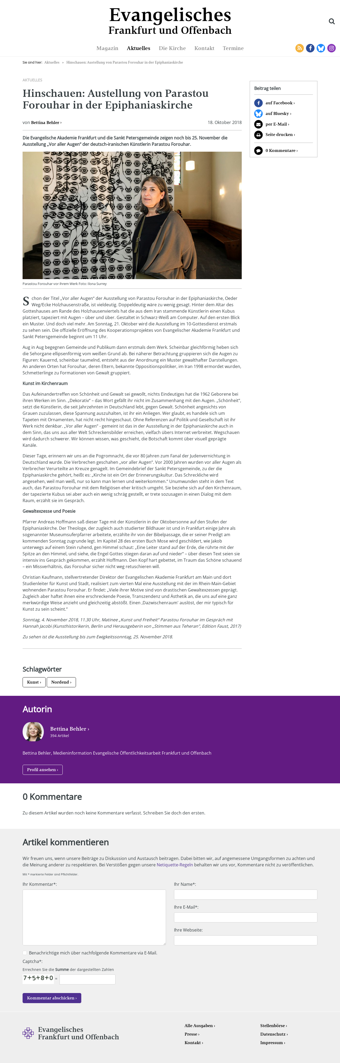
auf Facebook (279, 102)
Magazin (107, 48)
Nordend (60, 682)
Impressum (271, 1042)
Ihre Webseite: (188, 930)
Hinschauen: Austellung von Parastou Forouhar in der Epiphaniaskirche (124, 62)
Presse (191, 1034)
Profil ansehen (41, 769)
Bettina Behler (45, 122)
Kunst (33, 682)
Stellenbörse (272, 1025)
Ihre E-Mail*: (186, 907)
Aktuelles (138, 48)
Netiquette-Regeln (175, 865)
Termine (233, 48)
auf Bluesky (277, 113)
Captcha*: (32, 961)
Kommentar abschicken (50, 997)
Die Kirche (172, 48)
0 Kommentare (280, 150)
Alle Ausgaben (199, 1025)
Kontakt (204, 48)
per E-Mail (276, 124)
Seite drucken (279, 134)
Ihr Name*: (185, 884)
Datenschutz (273, 1034)
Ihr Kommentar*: (40, 884)
